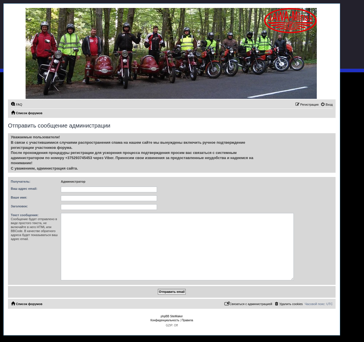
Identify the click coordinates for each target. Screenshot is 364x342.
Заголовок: (19, 206)
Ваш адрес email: (24, 188)
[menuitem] (16, 104)
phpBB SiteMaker (172, 316)
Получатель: (20, 181)
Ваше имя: (19, 197)
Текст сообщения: (24, 215)
